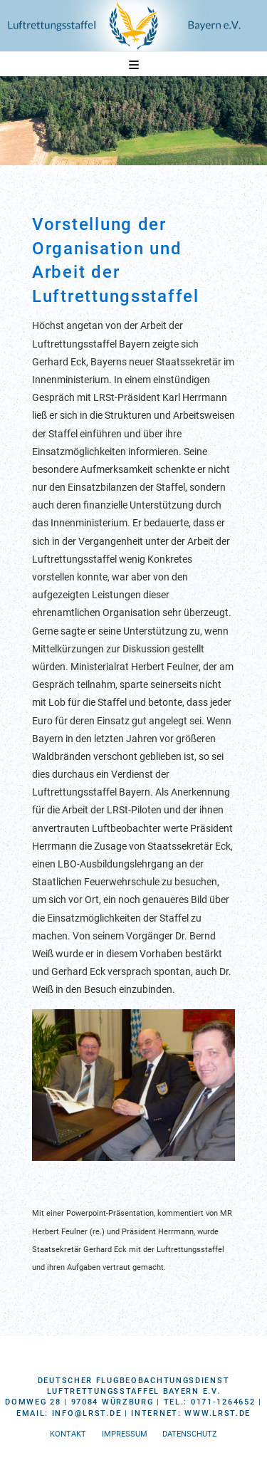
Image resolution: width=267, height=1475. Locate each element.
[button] (134, 65)
